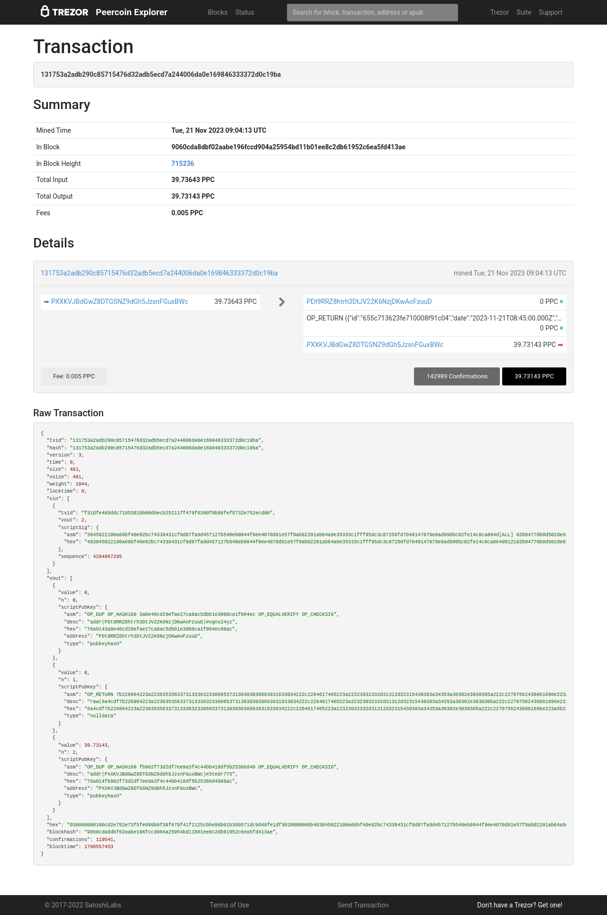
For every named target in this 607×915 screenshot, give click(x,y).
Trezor (499, 12)
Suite (523, 12)
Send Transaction (363, 905)
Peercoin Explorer (131, 12)
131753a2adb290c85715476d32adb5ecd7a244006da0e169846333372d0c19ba (159, 273)
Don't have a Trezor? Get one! (519, 905)
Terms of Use (229, 905)
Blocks (218, 12)
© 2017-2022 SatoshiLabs (83, 905)
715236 (182, 163)
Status (244, 12)
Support (550, 12)
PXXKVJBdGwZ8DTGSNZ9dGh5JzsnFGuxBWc (119, 301)
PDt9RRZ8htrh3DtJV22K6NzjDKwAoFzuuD (369, 301)
